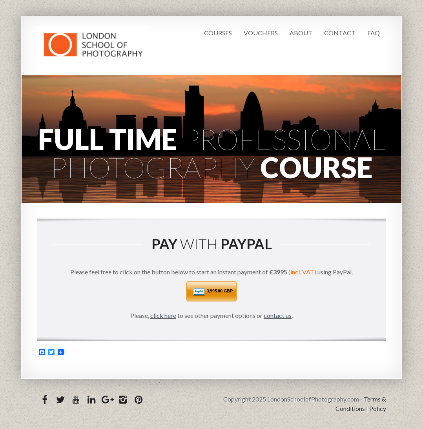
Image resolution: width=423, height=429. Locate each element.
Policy (377, 408)
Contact (340, 33)
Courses (218, 33)
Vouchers (261, 33)
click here (163, 315)
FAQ (373, 33)
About (301, 33)
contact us (278, 315)
